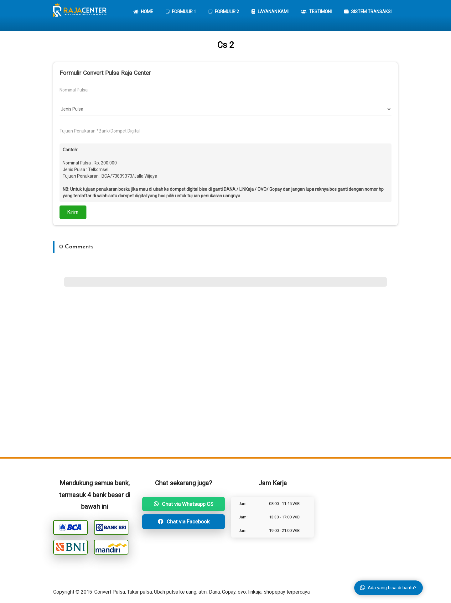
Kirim (73, 212)
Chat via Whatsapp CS (183, 504)
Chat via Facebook (184, 521)
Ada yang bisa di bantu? (388, 588)
